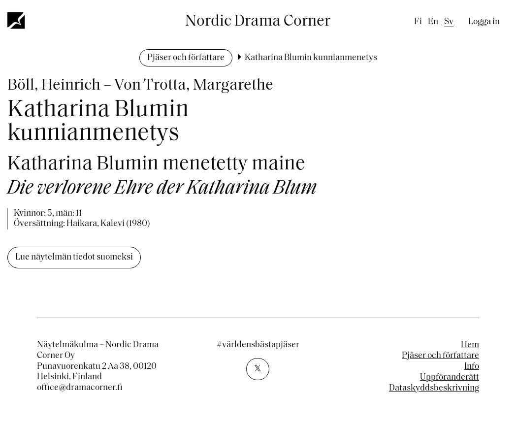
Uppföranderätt (449, 377)
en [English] (433, 22)
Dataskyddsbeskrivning (434, 388)
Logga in (484, 22)
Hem (470, 345)
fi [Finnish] (418, 22)
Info (471, 366)
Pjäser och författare (186, 58)
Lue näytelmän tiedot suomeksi (74, 257)
